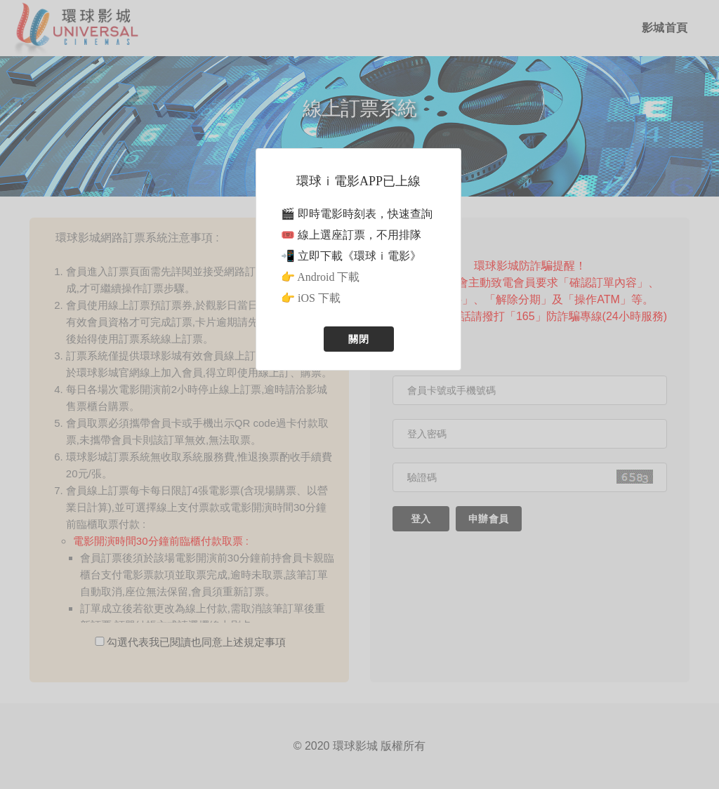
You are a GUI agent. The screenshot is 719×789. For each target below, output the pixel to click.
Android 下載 (328, 277)
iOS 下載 (319, 298)
